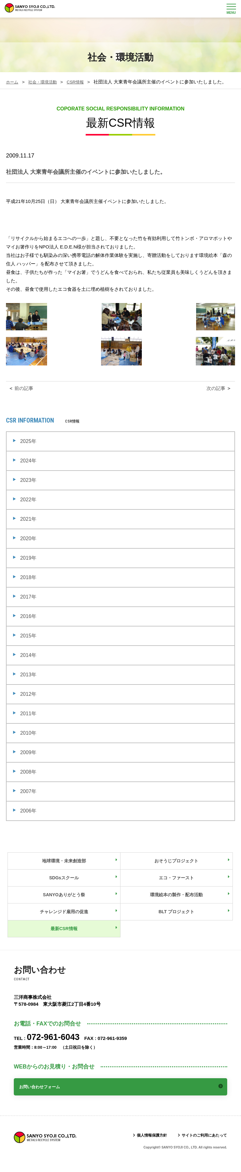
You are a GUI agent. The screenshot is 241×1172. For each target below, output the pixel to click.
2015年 (28, 643)
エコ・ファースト (176, 884)
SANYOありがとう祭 (64, 901)
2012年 (28, 701)
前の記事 (20, 395)
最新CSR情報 (64, 935)
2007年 (28, 798)
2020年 (28, 545)
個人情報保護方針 (141, 1141)
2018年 (28, 584)
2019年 (28, 565)
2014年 (28, 662)
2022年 (28, 506)
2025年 (28, 448)
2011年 (28, 720)
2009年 (28, 759)
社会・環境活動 (46, 81)
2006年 (28, 818)
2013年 (28, 682)
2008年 (28, 779)
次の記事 (219, 395)
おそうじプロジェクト (176, 868)
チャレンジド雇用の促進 (64, 918)
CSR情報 (83, 81)
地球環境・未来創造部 (64, 868)
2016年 (28, 623)
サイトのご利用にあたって (200, 1141)
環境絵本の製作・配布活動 (176, 901)
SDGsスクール (64, 884)
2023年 (28, 487)
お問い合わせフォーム (43, 1093)
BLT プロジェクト (176, 918)
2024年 (28, 468)
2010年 (28, 740)
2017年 (28, 604)
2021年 (28, 526)
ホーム (13, 81)
